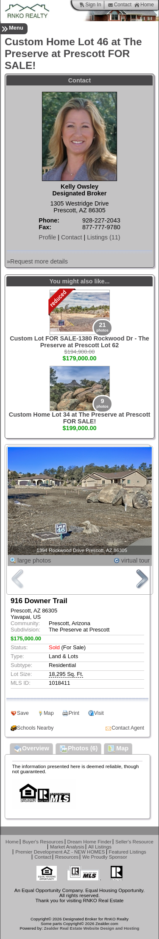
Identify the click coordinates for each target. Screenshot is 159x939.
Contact (119, 5)
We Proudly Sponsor (104, 856)
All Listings (100, 846)
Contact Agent (128, 728)
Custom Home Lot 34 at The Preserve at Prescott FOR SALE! (80, 418)
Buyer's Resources (42, 841)
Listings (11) (103, 237)
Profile (47, 237)
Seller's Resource (134, 841)
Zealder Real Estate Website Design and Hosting (91, 928)
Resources (66, 856)
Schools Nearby (35, 728)
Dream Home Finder (89, 841)
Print (74, 713)
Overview (31, 749)
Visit (99, 713)
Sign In (90, 5)
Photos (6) (78, 749)
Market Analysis (67, 846)
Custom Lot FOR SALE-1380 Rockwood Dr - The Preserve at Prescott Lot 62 (79, 342)
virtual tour (135, 560)
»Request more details (37, 261)
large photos (34, 560)
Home (144, 5)
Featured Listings (127, 851)
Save (23, 713)
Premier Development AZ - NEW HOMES (60, 851)
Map (49, 713)
